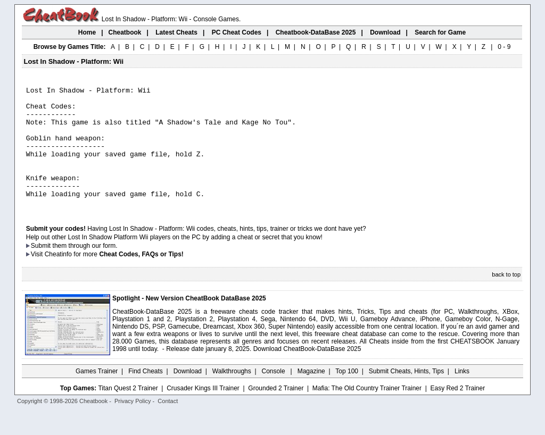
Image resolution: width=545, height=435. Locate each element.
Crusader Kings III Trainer (203, 412)
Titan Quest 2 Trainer (128, 412)
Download (188, 395)
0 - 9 (504, 47)
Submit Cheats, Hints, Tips (406, 395)
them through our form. (85, 269)
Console (274, 395)
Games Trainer (97, 395)
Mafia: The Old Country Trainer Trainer (367, 412)
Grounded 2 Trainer (275, 412)
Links (462, 395)
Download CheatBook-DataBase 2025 (307, 373)
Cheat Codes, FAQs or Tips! (141, 278)
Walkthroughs (231, 395)
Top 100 (346, 395)
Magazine (311, 395)
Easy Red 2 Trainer (457, 412)
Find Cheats (145, 395)
